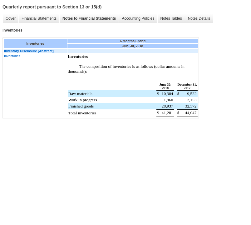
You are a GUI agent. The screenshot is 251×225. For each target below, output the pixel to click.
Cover (11, 18)
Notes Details (199, 18)
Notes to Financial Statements (89, 18)
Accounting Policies (138, 18)
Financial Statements (39, 18)
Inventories (12, 56)
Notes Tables (171, 18)
